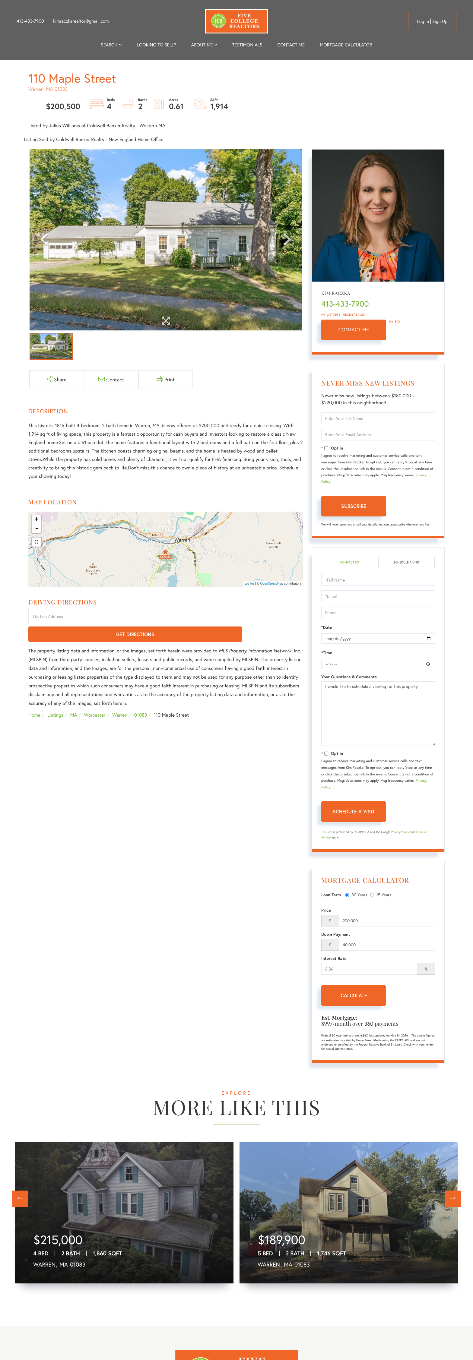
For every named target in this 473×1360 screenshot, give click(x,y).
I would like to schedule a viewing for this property (378, 714)
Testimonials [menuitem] (247, 45)
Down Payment (335, 935)
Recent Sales (354, 315)
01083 (140, 698)
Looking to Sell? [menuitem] (156, 45)
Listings (55, 698)
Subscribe (353, 506)
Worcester (94, 698)
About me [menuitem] (202, 45)
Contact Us (349, 562)
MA (73, 698)
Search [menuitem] (109, 45)
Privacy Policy (400, 833)
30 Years (356, 895)
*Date (326, 628)
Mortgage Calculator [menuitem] (346, 45)
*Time (326, 653)
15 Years (380, 895)
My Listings (330, 315)
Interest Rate (333, 959)
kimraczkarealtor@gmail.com (81, 21)
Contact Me (353, 330)
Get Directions (275, 617)
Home (34, 698)
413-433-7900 (30, 21)
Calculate (354, 996)
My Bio (394, 321)
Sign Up (440, 21)
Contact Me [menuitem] (291, 45)
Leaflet (249, 584)
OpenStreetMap (271, 584)
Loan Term (331, 895)
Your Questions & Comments (349, 677)
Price (326, 911)
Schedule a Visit (406, 562)
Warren (119, 698)
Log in (423, 21)
